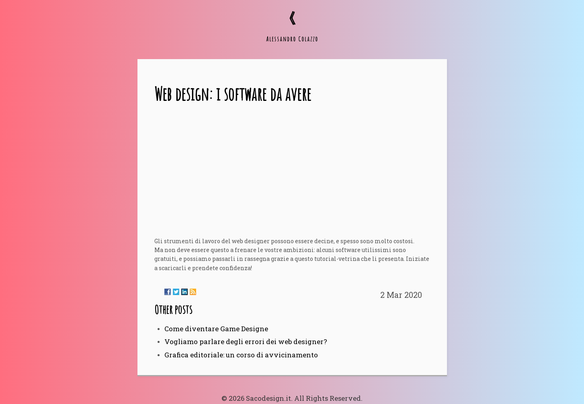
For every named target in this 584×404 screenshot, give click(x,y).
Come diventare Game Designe (216, 328)
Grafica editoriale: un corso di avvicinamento (241, 354)
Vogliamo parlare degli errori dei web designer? (245, 341)
